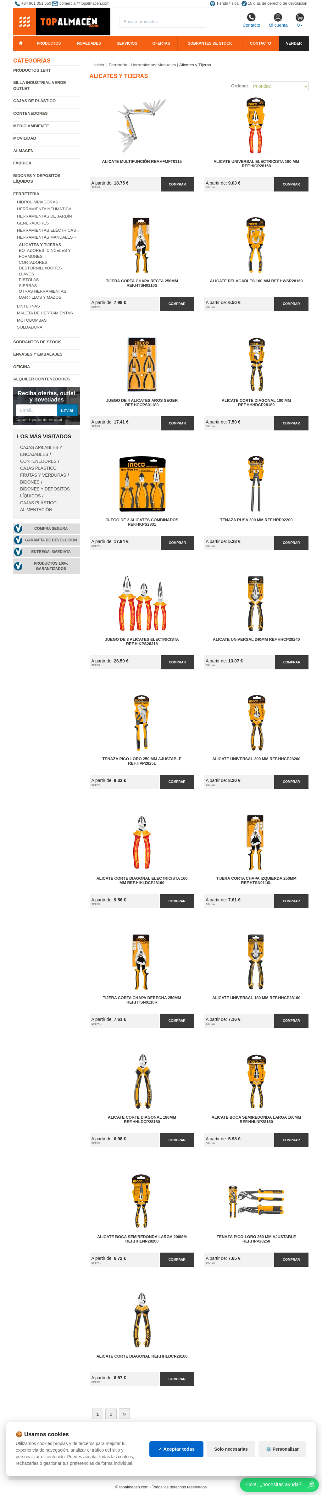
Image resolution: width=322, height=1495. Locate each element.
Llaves (26, 274)
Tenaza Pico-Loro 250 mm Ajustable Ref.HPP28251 (141, 761)
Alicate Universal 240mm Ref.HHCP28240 (256, 639)
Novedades (89, 43)
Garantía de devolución (51, 540)
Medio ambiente (31, 126)
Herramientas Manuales (153, 65)
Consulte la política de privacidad (39, 420)
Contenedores (30, 113)
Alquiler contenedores (41, 379)
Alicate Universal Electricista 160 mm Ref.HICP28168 (256, 163)
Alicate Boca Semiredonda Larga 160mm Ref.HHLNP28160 (256, 1119)
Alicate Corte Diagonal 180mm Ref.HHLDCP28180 (142, 1119)
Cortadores (33, 262)
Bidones (30, 482)
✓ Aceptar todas (176, 1449)
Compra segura (51, 528)
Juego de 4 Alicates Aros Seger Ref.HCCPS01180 (142, 402)
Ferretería (26, 193)
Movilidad (24, 138)
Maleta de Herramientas (45, 313)
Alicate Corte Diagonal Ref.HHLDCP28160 (141, 1356)
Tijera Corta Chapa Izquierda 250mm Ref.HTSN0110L (256, 880)
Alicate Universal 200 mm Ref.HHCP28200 (256, 759)
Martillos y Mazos (40, 297)
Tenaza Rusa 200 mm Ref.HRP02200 (256, 520)
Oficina (21, 366)
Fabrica (22, 163)
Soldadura (29, 327)
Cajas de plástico (34, 100)
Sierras (28, 285)
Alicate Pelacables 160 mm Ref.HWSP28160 (256, 281)
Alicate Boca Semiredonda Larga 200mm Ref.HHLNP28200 (142, 1239)
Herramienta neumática (44, 209)
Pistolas (29, 279)
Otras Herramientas (42, 291)
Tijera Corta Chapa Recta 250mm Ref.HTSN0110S (142, 283)
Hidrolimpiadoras (37, 202)
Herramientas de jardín (44, 216)
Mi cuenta (278, 20)
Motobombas (32, 320)
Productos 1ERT (32, 70)
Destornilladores (40, 268)
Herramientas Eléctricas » (48, 230)
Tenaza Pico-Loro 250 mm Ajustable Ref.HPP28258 (256, 1239)
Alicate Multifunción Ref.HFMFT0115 (142, 161)
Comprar (177, 184)
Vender (294, 43)
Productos (49, 43)
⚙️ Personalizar (282, 1449)
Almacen (23, 150)
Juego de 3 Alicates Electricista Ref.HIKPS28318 (142, 641)
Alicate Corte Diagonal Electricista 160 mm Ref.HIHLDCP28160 (141, 880)
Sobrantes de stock (210, 43)
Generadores (33, 223)
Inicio (99, 65)
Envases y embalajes (38, 354)
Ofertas (161, 43)
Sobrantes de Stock (37, 342)
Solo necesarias (231, 1449)
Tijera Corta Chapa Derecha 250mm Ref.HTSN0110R (142, 1000)
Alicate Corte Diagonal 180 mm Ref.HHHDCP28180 (256, 402)
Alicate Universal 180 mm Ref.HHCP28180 (256, 998)
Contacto (251, 20)
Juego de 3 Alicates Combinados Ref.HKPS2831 (142, 522)
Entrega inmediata (51, 552)
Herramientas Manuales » (46, 237)
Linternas (28, 306)
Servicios (127, 43)
